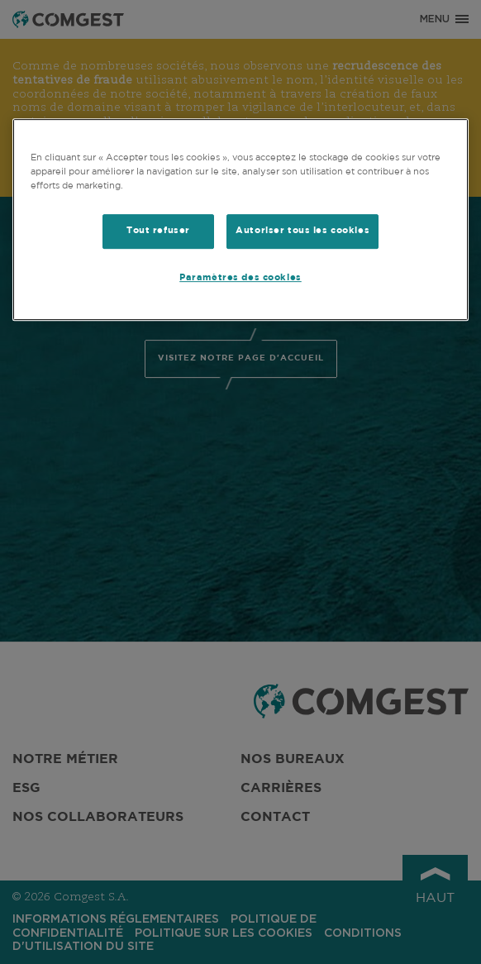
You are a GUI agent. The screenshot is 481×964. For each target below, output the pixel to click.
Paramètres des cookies (240, 278)
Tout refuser (158, 231)
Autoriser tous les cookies (302, 231)
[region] (240, 219)
